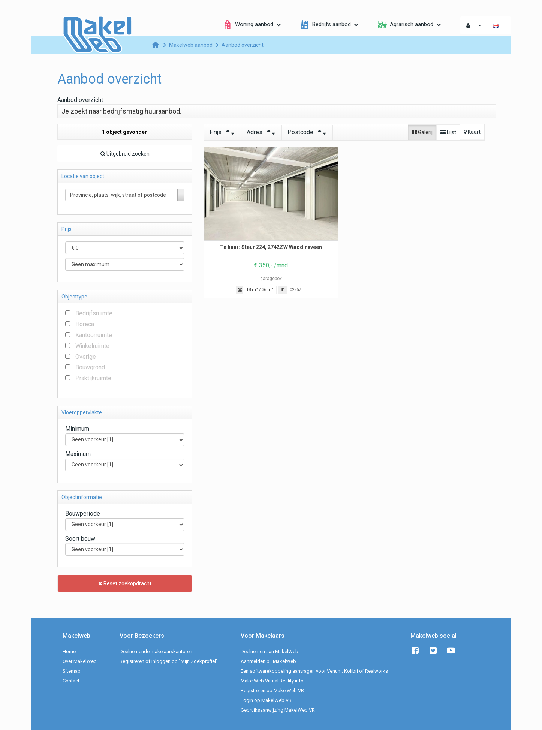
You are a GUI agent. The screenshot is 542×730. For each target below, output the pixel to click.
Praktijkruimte (93, 378)
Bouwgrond (90, 367)
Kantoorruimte (93, 335)
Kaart (472, 132)
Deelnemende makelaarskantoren (156, 651)
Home (69, 651)
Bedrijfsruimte (93, 313)
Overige (85, 356)
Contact (71, 681)
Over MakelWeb (80, 661)
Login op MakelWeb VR (266, 700)
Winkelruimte (92, 345)
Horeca (84, 324)
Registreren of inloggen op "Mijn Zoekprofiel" (169, 661)
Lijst (448, 132)
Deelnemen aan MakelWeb (269, 651)
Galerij (422, 132)
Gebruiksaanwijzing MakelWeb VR (278, 710)
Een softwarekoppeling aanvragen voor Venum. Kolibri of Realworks (314, 671)
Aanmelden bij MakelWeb (268, 661)
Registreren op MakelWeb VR (272, 690)
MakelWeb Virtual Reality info (272, 681)
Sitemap (72, 671)
